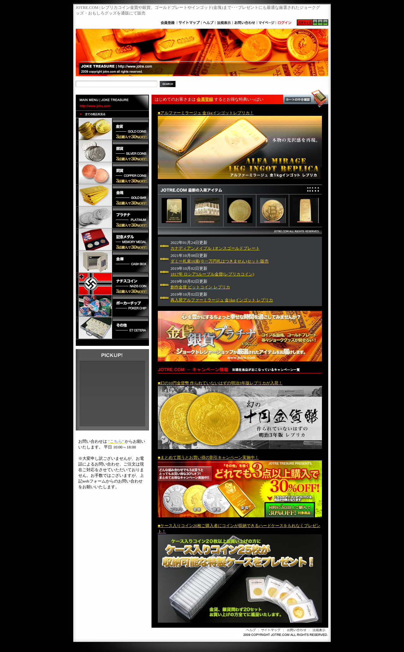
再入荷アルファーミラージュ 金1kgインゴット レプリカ (221, 300)
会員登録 (205, 99)
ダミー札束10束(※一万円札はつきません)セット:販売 (219, 261)
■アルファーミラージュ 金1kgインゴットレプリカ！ (206, 112)
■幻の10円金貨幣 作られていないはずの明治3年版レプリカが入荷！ (220, 383)
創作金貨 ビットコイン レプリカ (200, 287)
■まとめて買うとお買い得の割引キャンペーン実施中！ (208, 457)
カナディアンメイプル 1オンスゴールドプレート (215, 248)
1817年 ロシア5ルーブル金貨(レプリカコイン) (212, 274)
